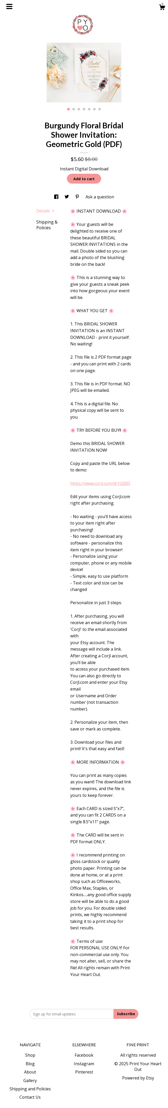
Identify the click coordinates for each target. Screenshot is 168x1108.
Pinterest (84, 1072)
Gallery (30, 1080)
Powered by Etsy (138, 1078)
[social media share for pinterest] (77, 197)
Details (45, 211)
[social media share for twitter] (67, 197)
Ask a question (100, 197)
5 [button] (89, 109)
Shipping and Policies (30, 1089)
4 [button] (84, 109)
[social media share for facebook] (56, 197)
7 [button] (99, 109)
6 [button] (94, 109)
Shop (30, 1055)
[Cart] (162, 8)
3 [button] (79, 109)
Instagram (84, 1064)
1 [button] (68, 109)
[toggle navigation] (9, 6)
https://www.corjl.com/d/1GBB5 (100, 483)
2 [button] (73, 109)
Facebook (84, 1055)
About (30, 1072)
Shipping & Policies (47, 225)
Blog (30, 1064)
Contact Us (30, 1097)
